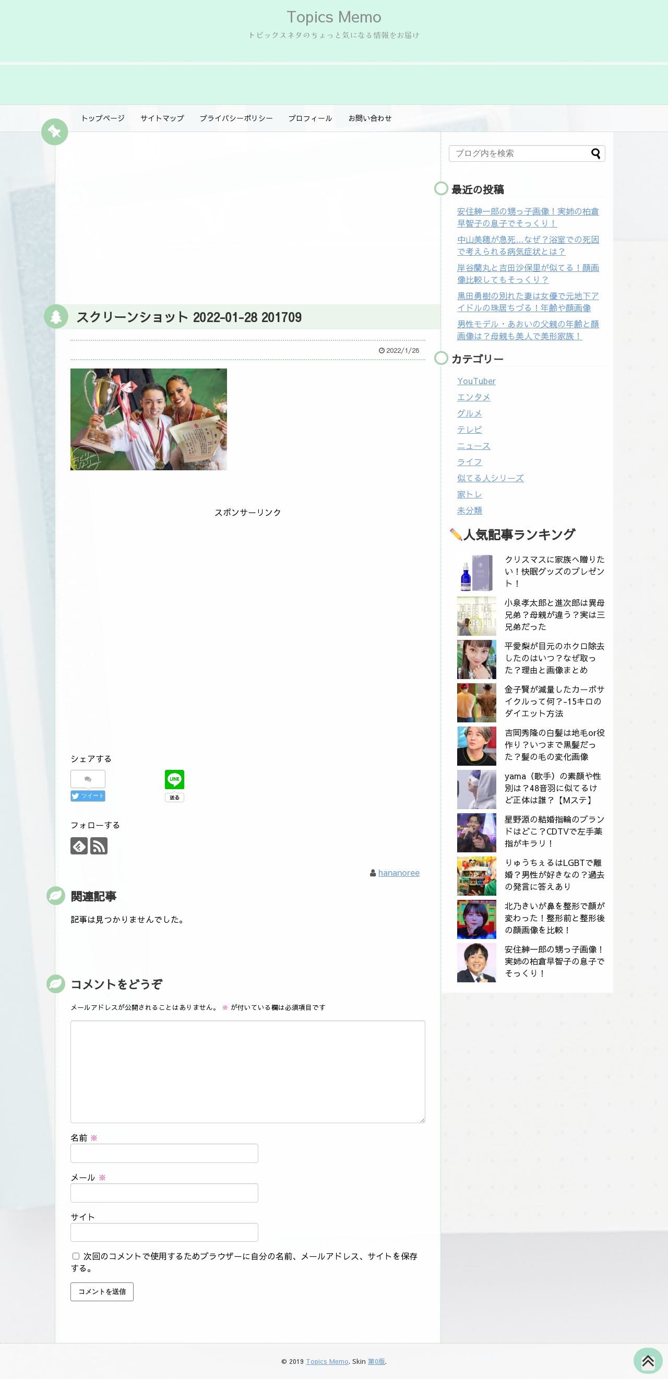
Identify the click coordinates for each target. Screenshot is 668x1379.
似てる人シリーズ (490, 477)
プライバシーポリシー (236, 118)
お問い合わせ (370, 118)
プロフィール (310, 118)
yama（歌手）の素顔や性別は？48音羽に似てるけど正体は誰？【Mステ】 (553, 787)
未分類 (469, 510)
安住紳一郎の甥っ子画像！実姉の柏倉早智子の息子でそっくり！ (528, 217)
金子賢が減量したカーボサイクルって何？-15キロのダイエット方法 (555, 701)
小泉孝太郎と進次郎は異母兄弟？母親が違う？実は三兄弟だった (555, 614)
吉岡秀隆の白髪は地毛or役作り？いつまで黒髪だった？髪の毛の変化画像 (555, 744)
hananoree (399, 872)
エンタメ (474, 396)
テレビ (469, 429)
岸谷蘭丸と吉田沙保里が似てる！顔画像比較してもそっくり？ (528, 273)
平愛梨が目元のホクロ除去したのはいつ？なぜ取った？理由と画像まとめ (555, 657)
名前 (84, 1137)
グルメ (469, 413)
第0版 (376, 1361)
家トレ (469, 494)
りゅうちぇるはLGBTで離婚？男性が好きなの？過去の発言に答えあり (555, 874)
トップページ (103, 118)
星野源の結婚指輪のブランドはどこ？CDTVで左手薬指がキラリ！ (555, 831)
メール (88, 1177)
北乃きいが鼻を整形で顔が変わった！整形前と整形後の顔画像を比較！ (555, 917)
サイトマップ (162, 118)
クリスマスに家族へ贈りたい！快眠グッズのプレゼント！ (555, 571)
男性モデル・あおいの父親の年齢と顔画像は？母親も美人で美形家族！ (528, 329)
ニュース (474, 445)
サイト (83, 1216)
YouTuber (476, 380)
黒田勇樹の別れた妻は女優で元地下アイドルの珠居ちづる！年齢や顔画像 (528, 301)
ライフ (469, 461)
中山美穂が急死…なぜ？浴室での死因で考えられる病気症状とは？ (528, 245)
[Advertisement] (247, 215)
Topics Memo (334, 16)
